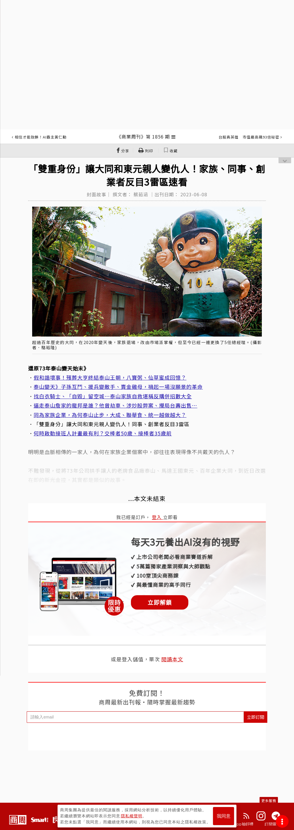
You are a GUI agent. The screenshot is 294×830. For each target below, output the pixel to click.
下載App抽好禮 (239, 824)
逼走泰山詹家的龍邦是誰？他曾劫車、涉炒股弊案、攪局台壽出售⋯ (115, 405)
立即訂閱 (255, 717)
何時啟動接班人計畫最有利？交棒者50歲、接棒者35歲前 (103, 433)
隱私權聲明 (131, 816)
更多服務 (268, 800)
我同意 (224, 816)
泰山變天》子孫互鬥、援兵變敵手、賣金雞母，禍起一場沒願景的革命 (118, 386)
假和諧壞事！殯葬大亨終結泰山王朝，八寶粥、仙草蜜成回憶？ (110, 377)
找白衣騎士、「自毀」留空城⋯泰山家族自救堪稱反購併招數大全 (113, 396)
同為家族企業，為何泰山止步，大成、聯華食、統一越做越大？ (110, 414)
